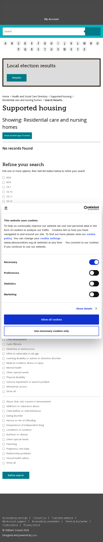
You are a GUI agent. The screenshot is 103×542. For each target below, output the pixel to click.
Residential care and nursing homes (22, 100)
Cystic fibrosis (12, 344)
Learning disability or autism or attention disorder (31, 358)
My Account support (14, 521)
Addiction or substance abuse (21, 406)
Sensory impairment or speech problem (26, 381)
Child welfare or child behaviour (21, 410)
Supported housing (60, 96)
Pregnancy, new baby (15, 448)
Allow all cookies (51, 319)
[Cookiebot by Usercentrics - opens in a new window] (84, 208)
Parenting (9, 444)
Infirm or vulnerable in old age (20, 353)
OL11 (7, 196)
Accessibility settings (15, 517)
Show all (9, 391)
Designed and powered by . (19, 535)
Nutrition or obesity (15, 434)
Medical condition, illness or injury (23, 363)
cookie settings (50, 238)
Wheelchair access (14, 386)
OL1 (6, 186)
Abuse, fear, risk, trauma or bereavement (26, 401)
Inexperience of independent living (23, 425)
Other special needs (15, 372)
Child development (14, 339)
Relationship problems (16, 453)
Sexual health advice (15, 458)
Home (5, 96)
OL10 (7, 191)
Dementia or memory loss (18, 348)
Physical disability (13, 377)
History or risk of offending (19, 420)
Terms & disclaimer (76, 521)
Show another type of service (17, 135)
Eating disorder (12, 415)
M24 (6, 177)
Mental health (12, 367)
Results (16, 77)
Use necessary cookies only (51, 330)
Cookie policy (10, 525)
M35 (6, 182)
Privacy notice (32, 525)
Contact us (39, 517)
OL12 (7, 201)
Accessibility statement (46, 521)
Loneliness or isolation (17, 429)
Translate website (62, 517)
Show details (84, 308)
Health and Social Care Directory (30, 96)
